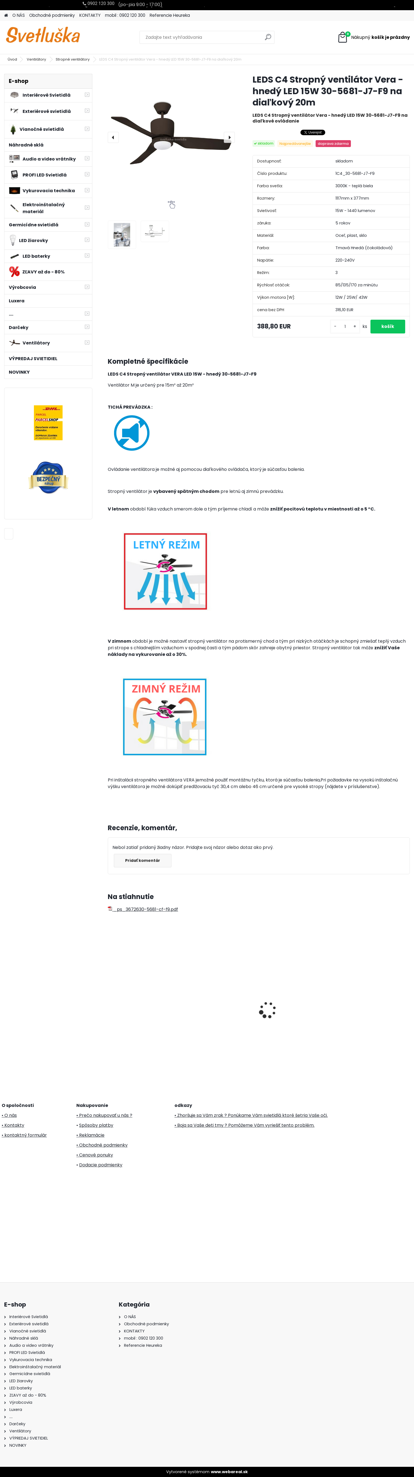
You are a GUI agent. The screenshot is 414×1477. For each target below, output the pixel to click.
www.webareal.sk (229, 1472)
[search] (268, 39)
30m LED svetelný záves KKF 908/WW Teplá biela (371, 1008)
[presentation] (113, 137)
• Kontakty (13, 1125)
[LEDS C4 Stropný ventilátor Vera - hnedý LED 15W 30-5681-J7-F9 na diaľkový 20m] (171, 137)
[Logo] (42, 37)
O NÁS (18, 15)
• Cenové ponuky (94, 1155)
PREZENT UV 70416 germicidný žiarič (296, 1006)
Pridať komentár (142, 860)
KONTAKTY (90, 15)
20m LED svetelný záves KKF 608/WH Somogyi (218, 1006)
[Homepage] (6, 15)
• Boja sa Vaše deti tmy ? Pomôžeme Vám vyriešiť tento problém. (244, 1125)
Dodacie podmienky (100, 1165)
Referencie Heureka (170, 15)
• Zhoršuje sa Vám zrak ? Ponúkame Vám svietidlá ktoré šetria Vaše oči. (251, 1115)
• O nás (9, 1115)
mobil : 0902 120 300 (125, 15)
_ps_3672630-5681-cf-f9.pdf (143, 909)
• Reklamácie (90, 1135)
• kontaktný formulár (24, 1135)
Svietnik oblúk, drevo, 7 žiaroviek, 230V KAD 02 (136, 985)
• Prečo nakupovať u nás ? (104, 1115)
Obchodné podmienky (52, 15)
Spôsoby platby (96, 1125)
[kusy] (345, 327)
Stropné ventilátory (73, 59)
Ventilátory (37, 59)
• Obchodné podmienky (102, 1145)
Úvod (12, 59)
